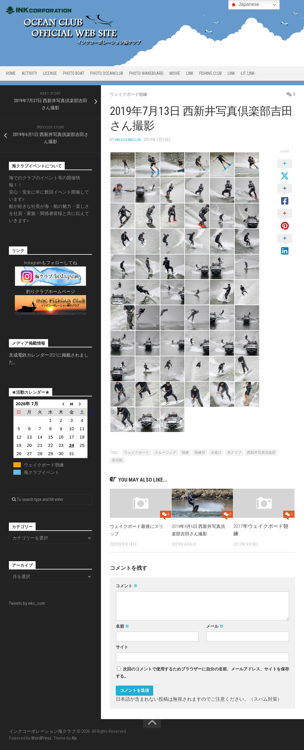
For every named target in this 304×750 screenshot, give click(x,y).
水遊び (216, 452)
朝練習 (199, 452)
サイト (122, 646)
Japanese (244, 4)
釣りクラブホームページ (50, 291)
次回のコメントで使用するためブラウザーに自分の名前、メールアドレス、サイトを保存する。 (202, 672)
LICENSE (50, 73)
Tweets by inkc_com (27, 603)
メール (215, 626)
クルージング (165, 452)
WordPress (41, 737)
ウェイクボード (136, 452)
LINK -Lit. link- (242, 73)
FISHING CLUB (210, 73)
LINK (189, 73)
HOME (11, 73)
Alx (74, 737)
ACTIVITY (29, 73)
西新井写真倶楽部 (261, 452)
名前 (122, 626)
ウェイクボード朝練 (131, 94)
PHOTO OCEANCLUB (106, 73)
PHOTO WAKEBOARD (146, 73)
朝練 (185, 452)
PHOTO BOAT (73, 73)
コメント (126, 585)
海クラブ (234, 452)
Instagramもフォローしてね (50, 262)
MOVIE (175, 73)
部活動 (117, 460)
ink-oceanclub (128, 139)
